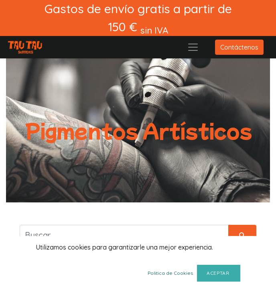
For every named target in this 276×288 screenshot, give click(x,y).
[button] (244, 274)
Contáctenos (239, 47)
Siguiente (111, 275)
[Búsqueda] (242, 235)
